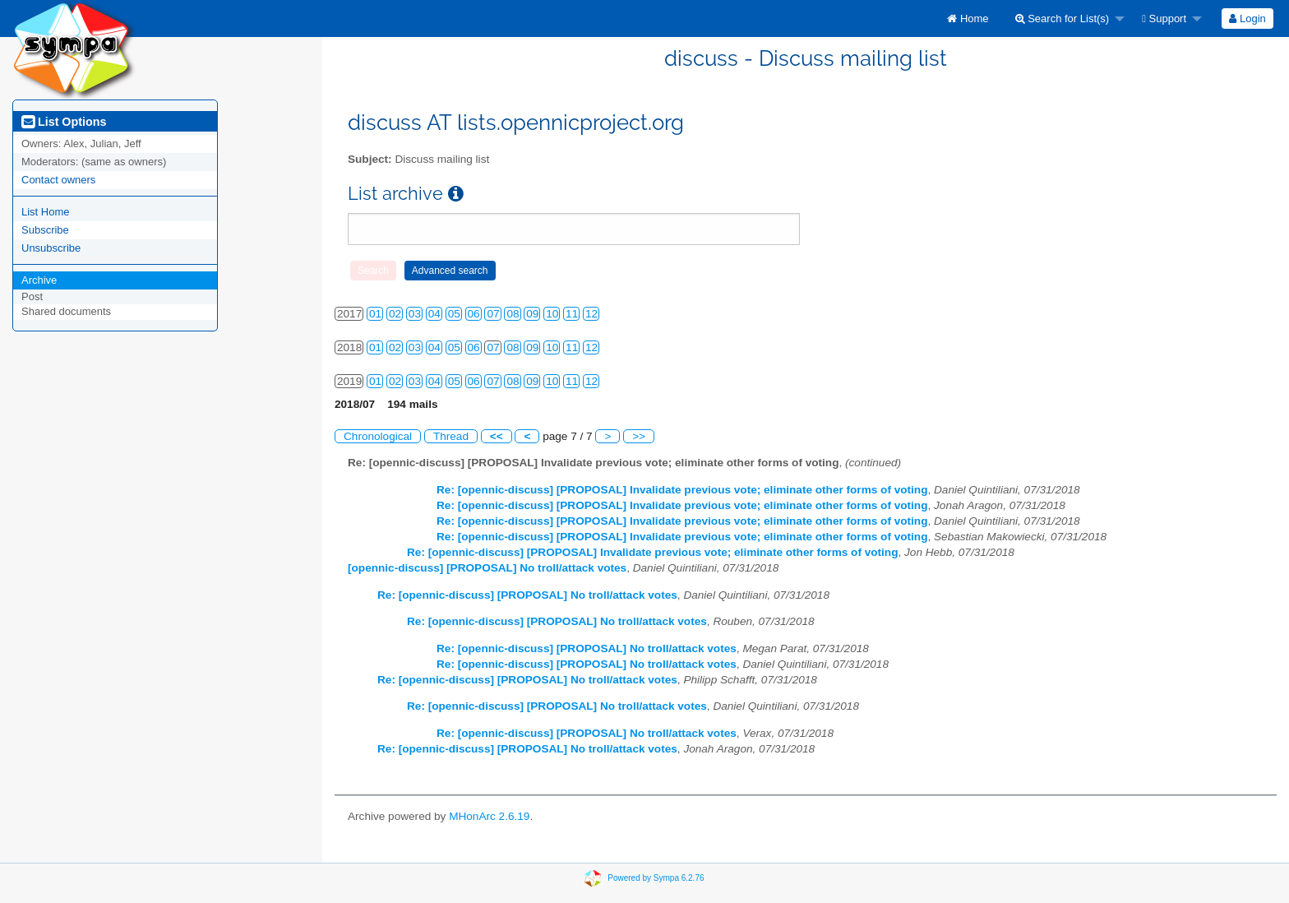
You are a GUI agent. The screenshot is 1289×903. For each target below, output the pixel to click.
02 (395, 314)
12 (591, 314)
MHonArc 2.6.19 (489, 816)
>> (638, 436)
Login (1247, 18)
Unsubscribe (51, 248)
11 (572, 314)
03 (415, 314)
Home (967, 18)
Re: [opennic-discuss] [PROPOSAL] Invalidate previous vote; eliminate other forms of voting (682, 490)
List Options (63, 121)
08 (512, 314)
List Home (45, 212)
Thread (451, 436)
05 (454, 314)
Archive (39, 280)
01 (375, 314)
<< (496, 436)
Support (1164, 18)
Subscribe (45, 230)
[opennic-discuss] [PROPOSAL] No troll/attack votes (487, 568)
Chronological (378, 436)
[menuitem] (967, 18)
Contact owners (58, 180)
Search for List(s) (1062, 18)
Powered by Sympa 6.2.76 (656, 877)
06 (474, 314)
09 (532, 314)
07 (493, 314)
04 (434, 314)
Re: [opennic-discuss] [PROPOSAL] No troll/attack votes (527, 595)
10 (552, 314)
